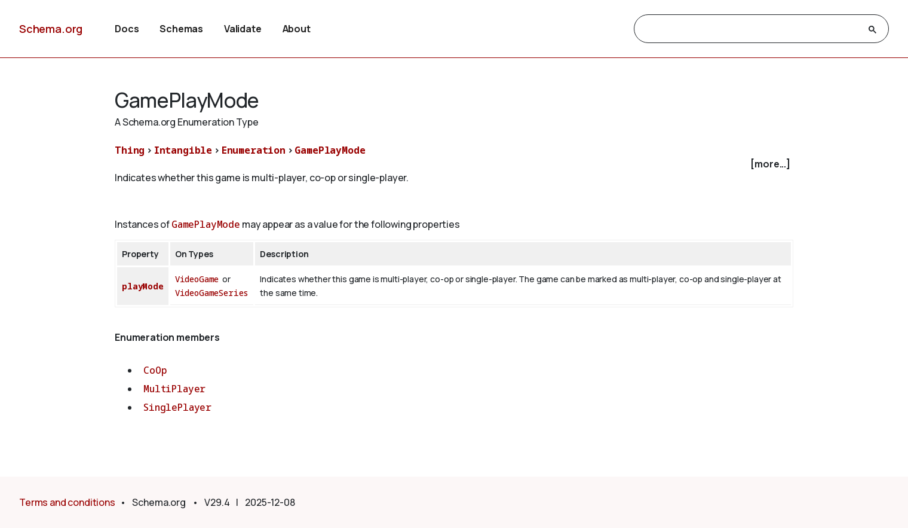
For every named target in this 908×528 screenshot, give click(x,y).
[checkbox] (454, 164)
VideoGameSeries (212, 292)
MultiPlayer (174, 388)
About (297, 28)
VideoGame (197, 279)
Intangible (183, 150)
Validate (243, 28)
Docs (127, 28)
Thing (130, 150)
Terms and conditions (67, 502)
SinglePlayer (177, 407)
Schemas (181, 28)
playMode (143, 286)
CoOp (155, 370)
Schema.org (50, 29)
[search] (750, 29)
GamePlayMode (330, 150)
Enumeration (254, 150)
